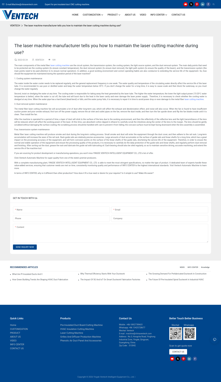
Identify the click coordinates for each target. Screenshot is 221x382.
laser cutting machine (60, 65)
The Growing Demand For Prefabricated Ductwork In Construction (177, 274)
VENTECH (15, 25)
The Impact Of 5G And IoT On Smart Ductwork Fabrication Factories (110, 279)
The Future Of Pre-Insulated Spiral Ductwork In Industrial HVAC (176, 279)
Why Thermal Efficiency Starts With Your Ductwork (102, 274)
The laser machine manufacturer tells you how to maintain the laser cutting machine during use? (72, 25)
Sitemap (140, 377)
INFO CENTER (193, 267)
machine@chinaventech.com (139, 333)
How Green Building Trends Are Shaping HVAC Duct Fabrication (40, 279)
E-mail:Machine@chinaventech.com (23, 4)
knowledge (205, 267)
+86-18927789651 (135, 324)
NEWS (182, 267)
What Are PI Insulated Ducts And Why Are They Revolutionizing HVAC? (27, 274)
